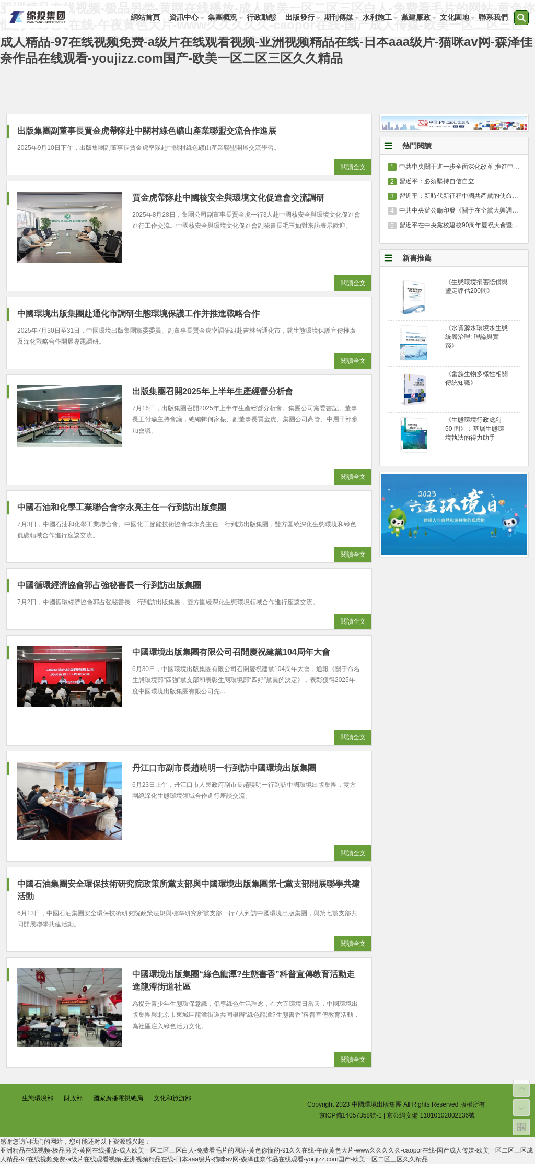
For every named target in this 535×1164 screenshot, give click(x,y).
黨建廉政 (416, 17)
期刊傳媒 (338, 17)
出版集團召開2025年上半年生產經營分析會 (212, 391)
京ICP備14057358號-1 (350, 1115)
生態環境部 (37, 1098)
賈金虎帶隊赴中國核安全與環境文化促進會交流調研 (228, 197)
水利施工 (377, 17)
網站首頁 (145, 17)
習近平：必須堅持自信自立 (436, 181)
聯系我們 (493, 17)
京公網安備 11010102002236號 (431, 1115)
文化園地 (454, 17)
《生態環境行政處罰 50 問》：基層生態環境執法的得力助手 (474, 428)
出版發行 (300, 17)
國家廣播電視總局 (118, 1098)
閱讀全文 (353, 167)
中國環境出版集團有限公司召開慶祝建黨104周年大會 (231, 652)
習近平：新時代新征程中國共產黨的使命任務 (462, 195)
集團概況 (222, 17)
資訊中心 (184, 17)
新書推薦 (417, 258)
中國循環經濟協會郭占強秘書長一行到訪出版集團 (109, 585)
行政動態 (261, 17)
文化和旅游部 (172, 1098)
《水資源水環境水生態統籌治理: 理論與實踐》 (476, 336)
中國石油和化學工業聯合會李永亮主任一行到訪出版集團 (121, 507)
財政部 (73, 1098)
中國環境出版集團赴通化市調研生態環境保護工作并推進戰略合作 (138, 313)
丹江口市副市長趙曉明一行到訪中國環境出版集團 (224, 767)
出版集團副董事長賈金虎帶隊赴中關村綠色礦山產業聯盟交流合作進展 (146, 130)
